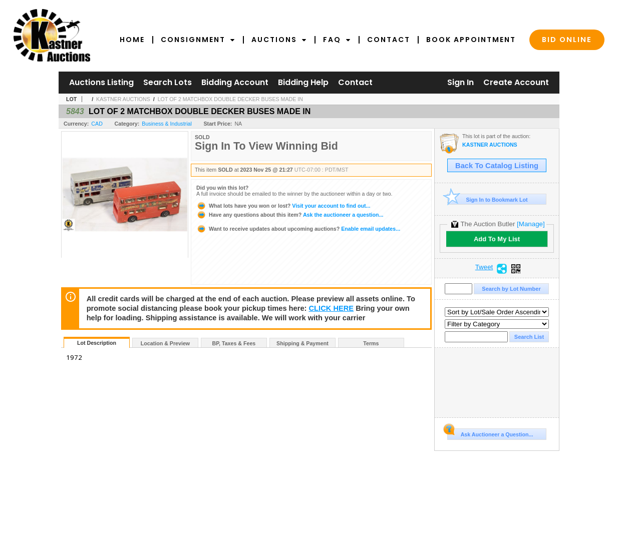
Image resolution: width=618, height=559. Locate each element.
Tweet (484, 267)
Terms (371, 343)
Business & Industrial (167, 124)
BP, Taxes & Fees (234, 343)
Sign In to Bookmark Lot (487, 199)
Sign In (460, 82)
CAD (97, 124)
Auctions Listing (101, 82)
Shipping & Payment (302, 343)
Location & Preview (165, 343)
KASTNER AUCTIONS (123, 99)
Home (132, 40)
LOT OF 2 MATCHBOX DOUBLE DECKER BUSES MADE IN (230, 99)
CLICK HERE (331, 308)
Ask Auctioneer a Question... (490, 432)
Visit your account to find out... (283, 206)
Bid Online (567, 40)
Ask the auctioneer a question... (289, 215)
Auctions (279, 40)
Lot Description (96, 343)
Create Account (516, 82)
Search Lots (167, 82)
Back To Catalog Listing (496, 166)
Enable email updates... (298, 229)
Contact (388, 40)
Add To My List (497, 239)
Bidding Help (303, 82)
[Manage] (530, 224)
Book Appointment (471, 40)
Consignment (198, 40)
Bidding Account (234, 82)
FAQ (337, 40)
